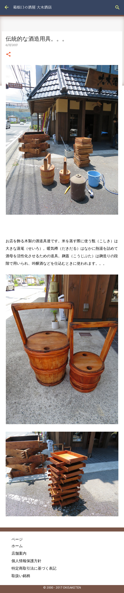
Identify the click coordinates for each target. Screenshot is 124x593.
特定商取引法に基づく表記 (33, 568)
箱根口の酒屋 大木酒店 (32, 7)
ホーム (17, 545)
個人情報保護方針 (26, 560)
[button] (8, 54)
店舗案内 (18, 553)
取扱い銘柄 (20, 575)
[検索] (117, 7)
